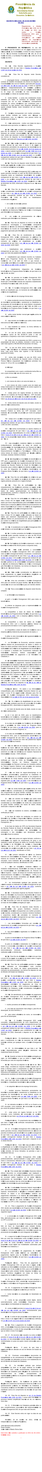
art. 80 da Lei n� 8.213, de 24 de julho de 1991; (21, 399)
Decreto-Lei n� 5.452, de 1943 (27, 139)
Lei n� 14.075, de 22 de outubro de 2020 (16, 1321)
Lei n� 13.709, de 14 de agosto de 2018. (25, 697)
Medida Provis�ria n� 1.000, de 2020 (14, 181)
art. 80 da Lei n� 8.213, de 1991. (28, 1116)
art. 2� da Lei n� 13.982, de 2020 (24, 193)
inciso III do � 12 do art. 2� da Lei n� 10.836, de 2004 (20, 1240)
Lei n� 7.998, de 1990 (18, 780)
